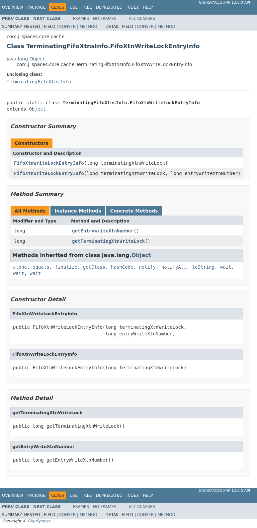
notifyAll (174, 267)
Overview (12, 7)
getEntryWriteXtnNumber (102, 230)
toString (203, 267)
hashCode (122, 267)
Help (148, 7)
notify (147, 267)
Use (74, 7)
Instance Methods (77, 211)
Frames (81, 18)
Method (88, 26)
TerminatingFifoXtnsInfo (39, 81)
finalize (66, 267)
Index (133, 7)
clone (20, 267)
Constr (67, 26)
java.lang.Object (25, 58)
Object (37, 109)
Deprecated (109, 7)
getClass (94, 267)
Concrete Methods (134, 211)
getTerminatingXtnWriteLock (108, 241)
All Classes (142, 18)
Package (36, 7)
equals (41, 267)
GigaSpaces (39, 521)
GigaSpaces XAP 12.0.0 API (224, 2)
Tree (87, 7)
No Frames (105, 18)
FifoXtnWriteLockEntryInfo (49, 163)
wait (225, 267)
